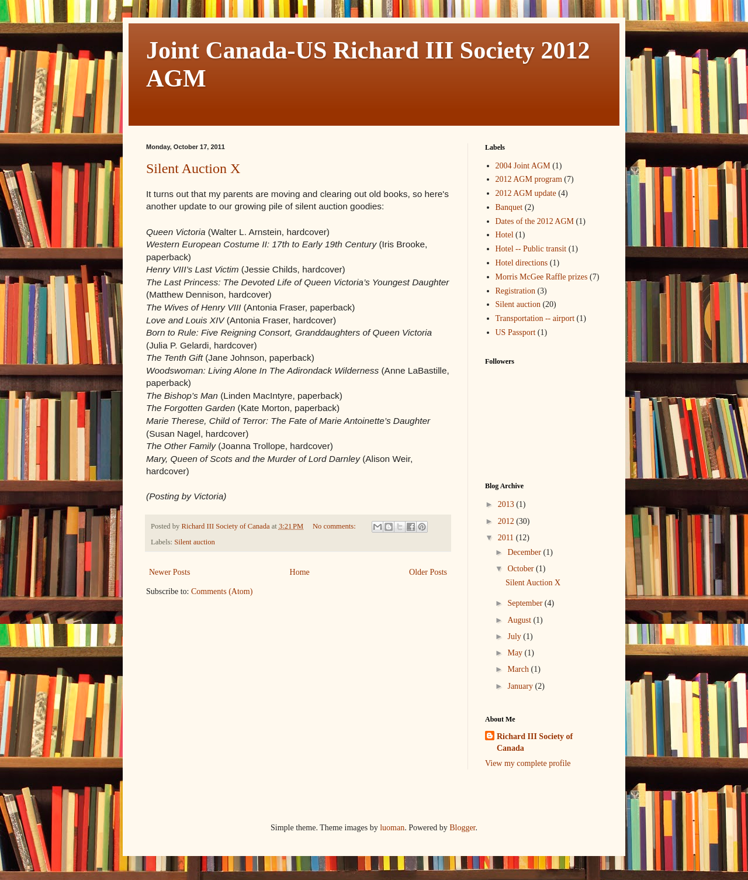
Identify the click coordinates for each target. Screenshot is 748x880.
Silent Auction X (193, 168)
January (521, 686)
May (515, 652)
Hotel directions (522, 262)
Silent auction (194, 542)
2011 (507, 537)
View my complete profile (528, 763)
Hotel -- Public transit (531, 248)
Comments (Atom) (221, 591)
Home (300, 572)
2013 (507, 504)
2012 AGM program (529, 179)
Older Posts (428, 572)
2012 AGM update (526, 193)
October (521, 568)
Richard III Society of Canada (535, 742)
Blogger (462, 827)
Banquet (509, 207)
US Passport (516, 332)
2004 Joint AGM (523, 165)
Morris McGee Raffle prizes (542, 276)
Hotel (505, 234)
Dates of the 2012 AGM (535, 221)
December (525, 552)
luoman (392, 827)
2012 (507, 521)
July (515, 636)
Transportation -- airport (535, 318)
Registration (515, 291)
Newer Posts (169, 572)
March (519, 669)
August (520, 620)
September (525, 603)
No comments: (335, 526)
